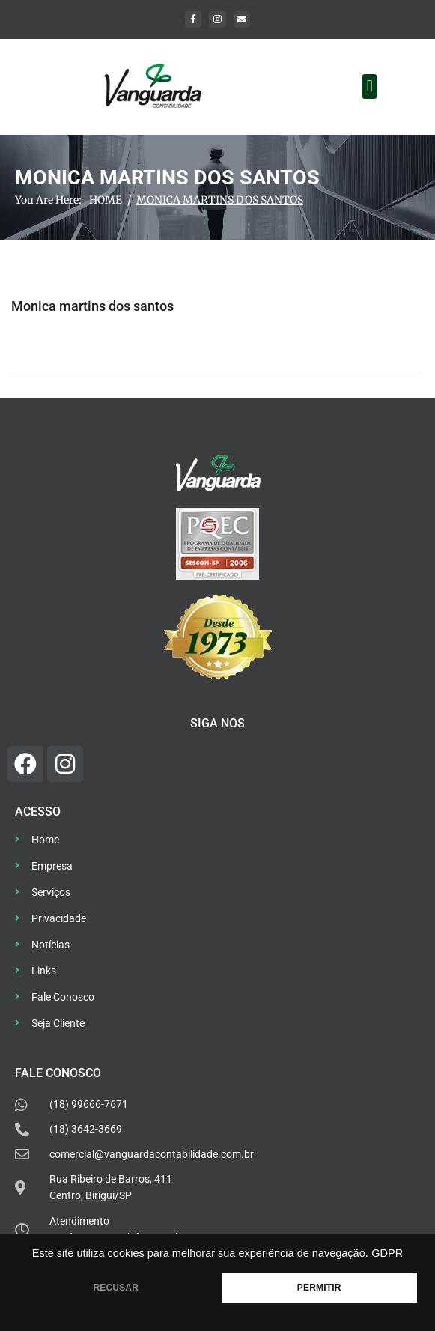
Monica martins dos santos (92, 306)
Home (105, 200)
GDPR (387, 1253)
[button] (369, 86)
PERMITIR (319, 1287)
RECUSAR (116, 1287)
